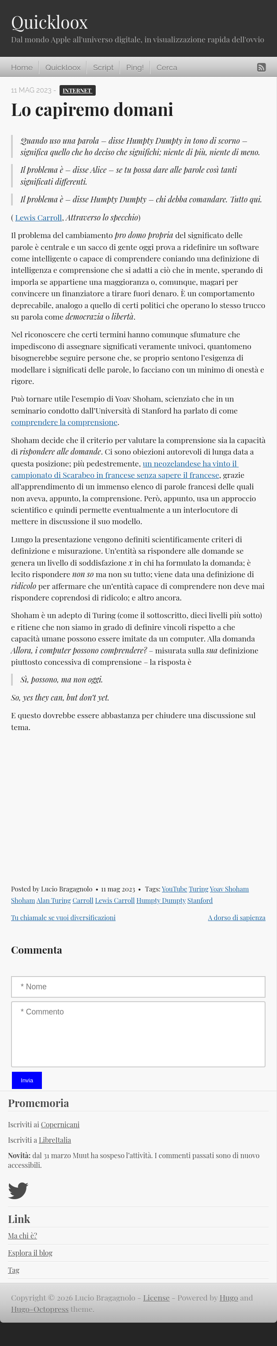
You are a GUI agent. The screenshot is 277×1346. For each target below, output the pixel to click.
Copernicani (60, 1124)
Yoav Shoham (229, 888)
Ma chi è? (22, 1235)
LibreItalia (55, 1140)
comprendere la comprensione (64, 422)
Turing (199, 888)
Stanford (200, 900)
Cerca (167, 67)
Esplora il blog (30, 1252)
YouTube (174, 888)
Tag (13, 1270)
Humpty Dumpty (161, 900)
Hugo (229, 1297)
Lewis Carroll (38, 217)
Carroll (82, 900)
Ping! (135, 67)
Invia (27, 1080)
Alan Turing (54, 900)
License (156, 1297)
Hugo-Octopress (40, 1309)
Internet (77, 90)
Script (103, 67)
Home (22, 67)
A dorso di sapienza (237, 917)
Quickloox (49, 21)
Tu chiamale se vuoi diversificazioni (63, 917)
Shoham (23, 900)
